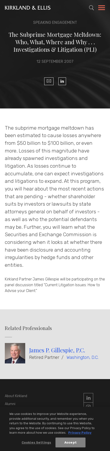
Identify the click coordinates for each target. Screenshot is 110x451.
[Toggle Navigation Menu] (101, 8)
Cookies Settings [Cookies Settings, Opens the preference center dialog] (36, 443)
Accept (70, 443)
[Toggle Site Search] (91, 8)
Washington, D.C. (82, 357)
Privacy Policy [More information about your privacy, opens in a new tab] (80, 433)
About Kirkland (16, 396)
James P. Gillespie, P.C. (57, 350)
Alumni (10, 404)
